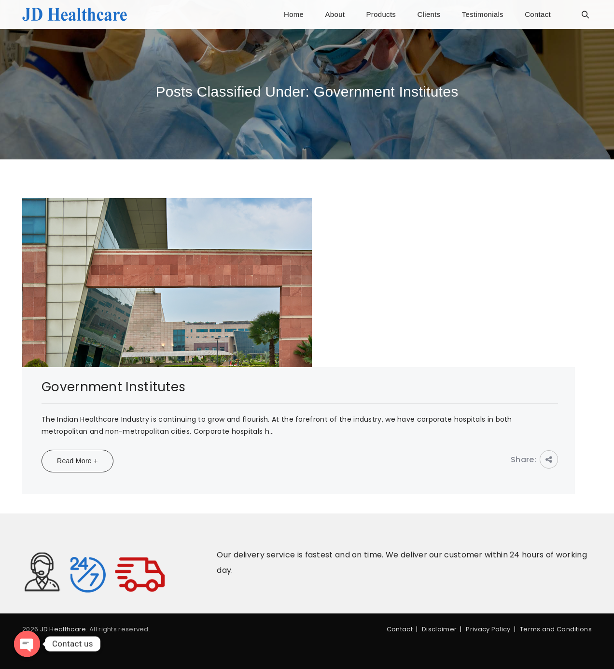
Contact (538, 14)
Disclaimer (439, 629)
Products (381, 14)
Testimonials (482, 14)
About (335, 14)
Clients (428, 14)
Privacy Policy (488, 629)
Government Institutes (113, 387)
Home (294, 14)
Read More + (77, 461)
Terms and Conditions (556, 629)
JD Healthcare (63, 629)
